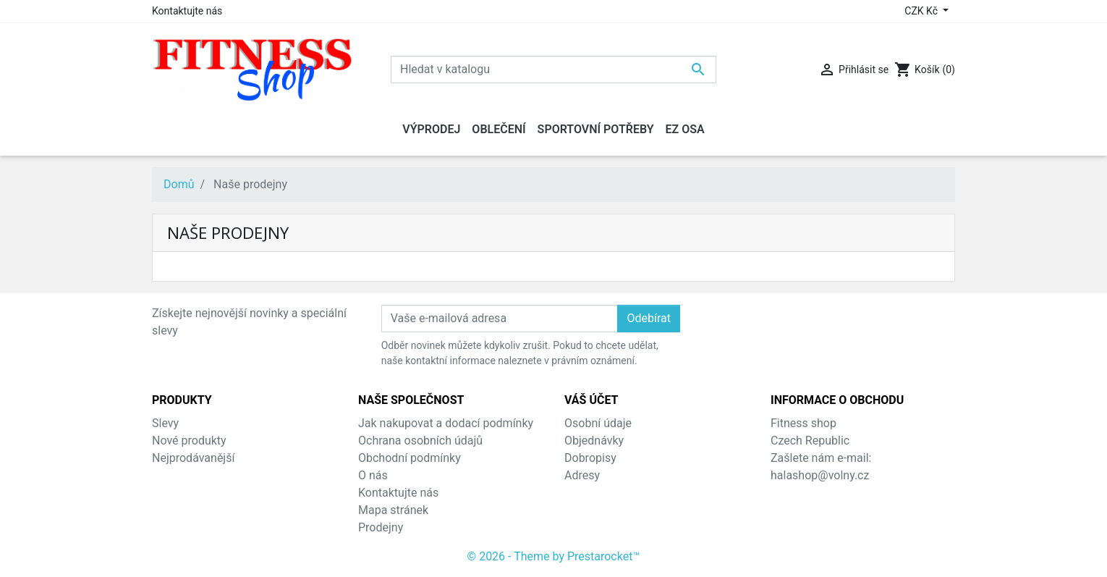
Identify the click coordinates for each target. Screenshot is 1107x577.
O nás (373, 475)
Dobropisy (590, 458)
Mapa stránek (393, 510)
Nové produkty (189, 440)
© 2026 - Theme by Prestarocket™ (553, 556)
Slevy (165, 423)
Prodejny (380, 527)
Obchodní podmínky (409, 458)
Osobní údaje (598, 423)
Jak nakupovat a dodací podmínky (445, 423)
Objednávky (594, 440)
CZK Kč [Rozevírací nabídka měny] (922, 11)
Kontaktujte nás (187, 11)
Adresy (582, 475)
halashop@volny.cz (820, 475)
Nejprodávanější (193, 458)
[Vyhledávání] (553, 69)
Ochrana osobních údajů (420, 440)
